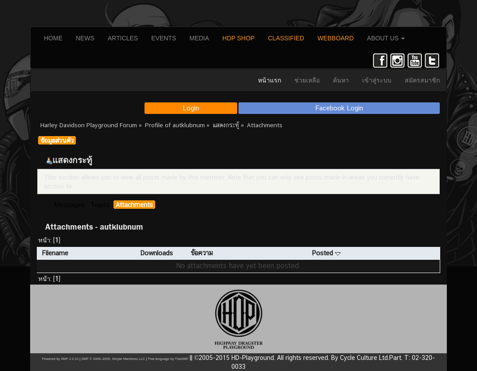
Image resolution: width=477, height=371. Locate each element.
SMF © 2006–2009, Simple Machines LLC (113, 359)
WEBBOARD (335, 38)
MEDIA (199, 38)
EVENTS (163, 38)
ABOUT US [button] (386, 38)
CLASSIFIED (286, 38)
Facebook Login (339, 108)
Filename (55, 253)
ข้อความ (202, 253)
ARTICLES (123, 38)
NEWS (85, 38)
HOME (53, 38)
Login (191, 108)
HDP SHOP (239, 38)
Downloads (156, 253)
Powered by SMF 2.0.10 (60, 359)
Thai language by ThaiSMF (168, 359)
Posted (326, 253)
